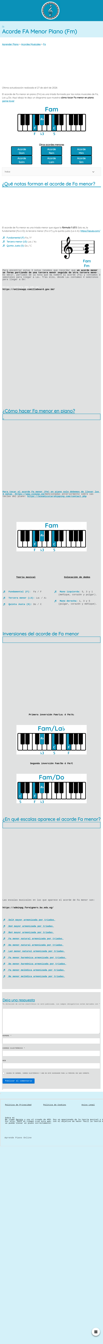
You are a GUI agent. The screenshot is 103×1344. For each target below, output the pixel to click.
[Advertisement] (51, 67)
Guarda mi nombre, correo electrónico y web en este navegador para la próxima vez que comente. (48, 979)
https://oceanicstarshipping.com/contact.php (56, 401)
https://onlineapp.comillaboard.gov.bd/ (29, 289)
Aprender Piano (10, 44)
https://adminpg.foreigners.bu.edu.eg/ (28, 812)
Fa (3, 26)
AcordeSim (81, 160)
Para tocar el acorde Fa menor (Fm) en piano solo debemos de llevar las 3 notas (51, 397)
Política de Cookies (54, 1010)
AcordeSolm (21, 160)
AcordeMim (81, 151)
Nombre (7, 940)
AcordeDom (21, 151)
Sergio (19, 1025)
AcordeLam (51, 160)
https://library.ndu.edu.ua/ (21, 287)
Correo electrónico (14, 953)
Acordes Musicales (31, 44)
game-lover (8, 101)
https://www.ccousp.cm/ (30, 398)
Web (4, 966)
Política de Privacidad (18, 1010)
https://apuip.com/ (90, 230)
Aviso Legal (88, 1010)
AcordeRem (51, 151)
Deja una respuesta (19, 904)
